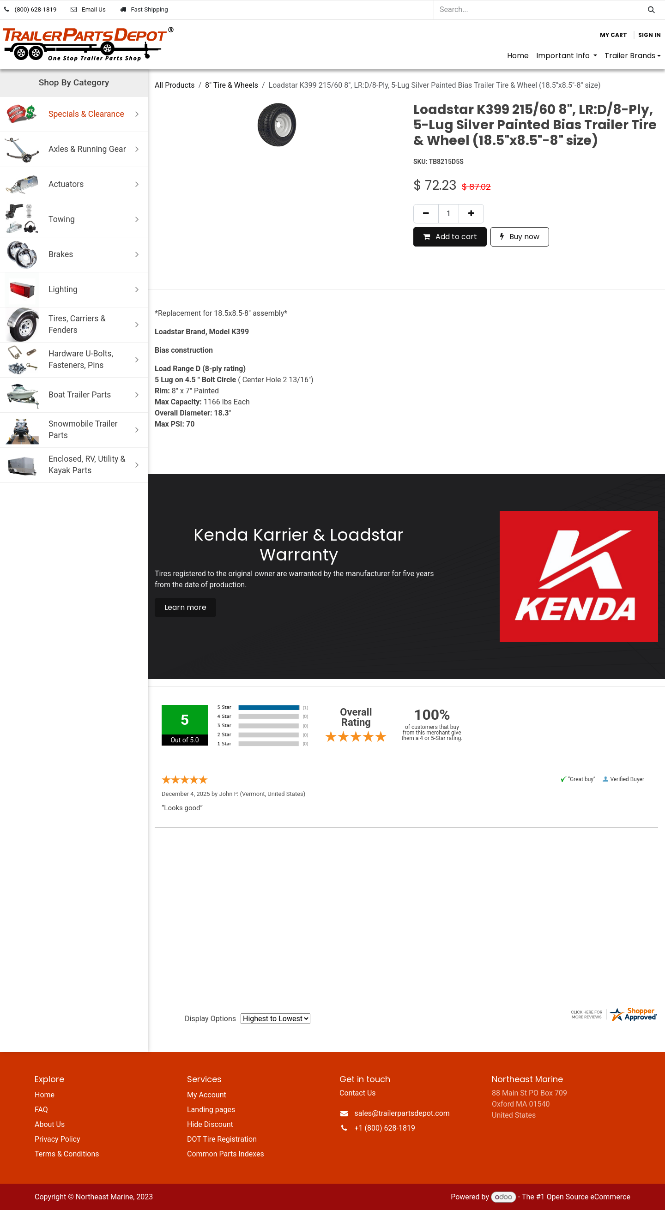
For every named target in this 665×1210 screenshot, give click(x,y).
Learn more (185, 607)
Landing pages (211, 1109)
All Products (174, 85)
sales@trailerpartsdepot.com (402, 1113)
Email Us (94, 9)
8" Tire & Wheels (231, 85)
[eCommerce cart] (613, 35)
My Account (206, 1094)
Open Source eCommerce (588, 1196)
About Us (50, 1124)
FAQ (41, 1109)
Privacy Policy (57, 1139)
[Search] (651, 9)
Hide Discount (210, 1124)
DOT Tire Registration (222, 1139)
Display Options (210, 1018)
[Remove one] (426, 213)
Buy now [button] (519, 236)
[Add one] (471, 213)
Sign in (649, 35)
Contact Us (357, 1093)
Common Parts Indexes (225, 1154)
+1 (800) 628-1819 (385, 1128)
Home (44, 1094)
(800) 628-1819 (36, 9)
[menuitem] (517, 56)
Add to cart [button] (450, 236)
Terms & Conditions (67, 1154)
